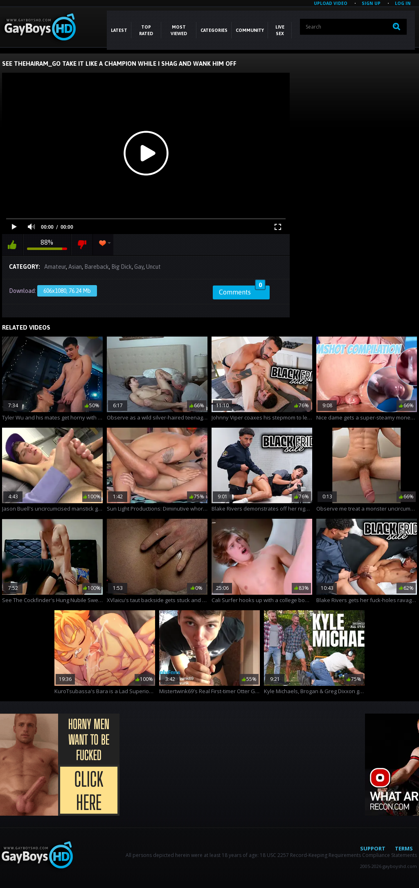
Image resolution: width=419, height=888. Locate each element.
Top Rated (146, 30)
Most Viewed (179, 30)
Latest (119, 30)
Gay (139, 266)
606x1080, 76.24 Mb (67, 291)
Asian (75, 266)
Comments (242, 291)
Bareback (96, 266)
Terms (404, 848)
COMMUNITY (250, 30)
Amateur (55, 266)
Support (372, 848)
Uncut (153, 266)
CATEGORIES (214, 30)
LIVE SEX (279, 30)
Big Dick (121, 266)
